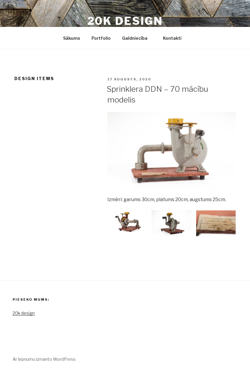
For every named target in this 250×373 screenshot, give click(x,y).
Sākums (71, 38)
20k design (125, 20)
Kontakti (172, 38)
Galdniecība (137, 38)
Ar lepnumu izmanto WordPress (44, 359)
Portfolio (101, 38)
